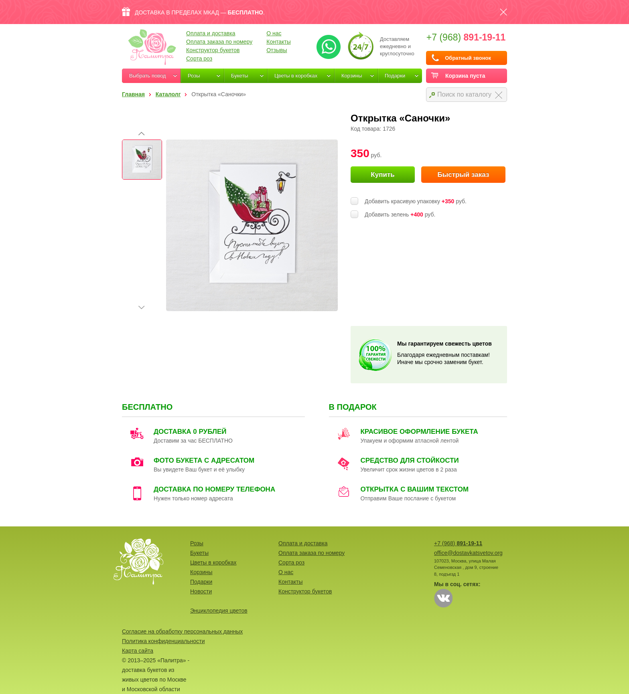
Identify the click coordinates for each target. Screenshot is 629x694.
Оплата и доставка (210, 33)
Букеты (239, 76)
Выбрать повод (147, 76)
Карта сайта (137, 650)
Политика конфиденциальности (163, 641)
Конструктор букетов (213, 50)
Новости (201, 591)
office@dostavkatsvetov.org (468, 553)
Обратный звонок (468, 58)
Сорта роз (199, 58)
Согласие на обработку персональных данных (182, 631)
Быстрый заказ (463, 174)
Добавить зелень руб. (400, 214)
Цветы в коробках (295, 76)
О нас (273, 33)
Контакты (278, 41)
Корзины (351, 76)
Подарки (395, 76)
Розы (194, 76)
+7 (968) (466, 37)
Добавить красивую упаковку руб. (416, 201)
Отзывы (276, 50)
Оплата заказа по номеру (219, 41)
